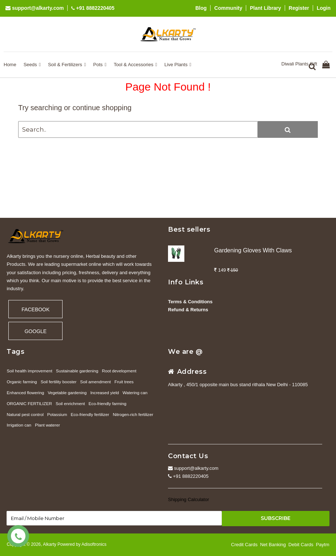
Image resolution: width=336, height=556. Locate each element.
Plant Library (265, 8)
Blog (201, 8)
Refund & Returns (188, 309)
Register (299, 8)
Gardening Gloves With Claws (253, 250)
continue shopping (101, 108)
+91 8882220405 (92, 8)
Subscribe (276, 518)
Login (324, 8)
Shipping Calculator (188, 499)
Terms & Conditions (190, 301)
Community (228, 8)
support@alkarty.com (34, 8)
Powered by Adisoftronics (82, 544)
